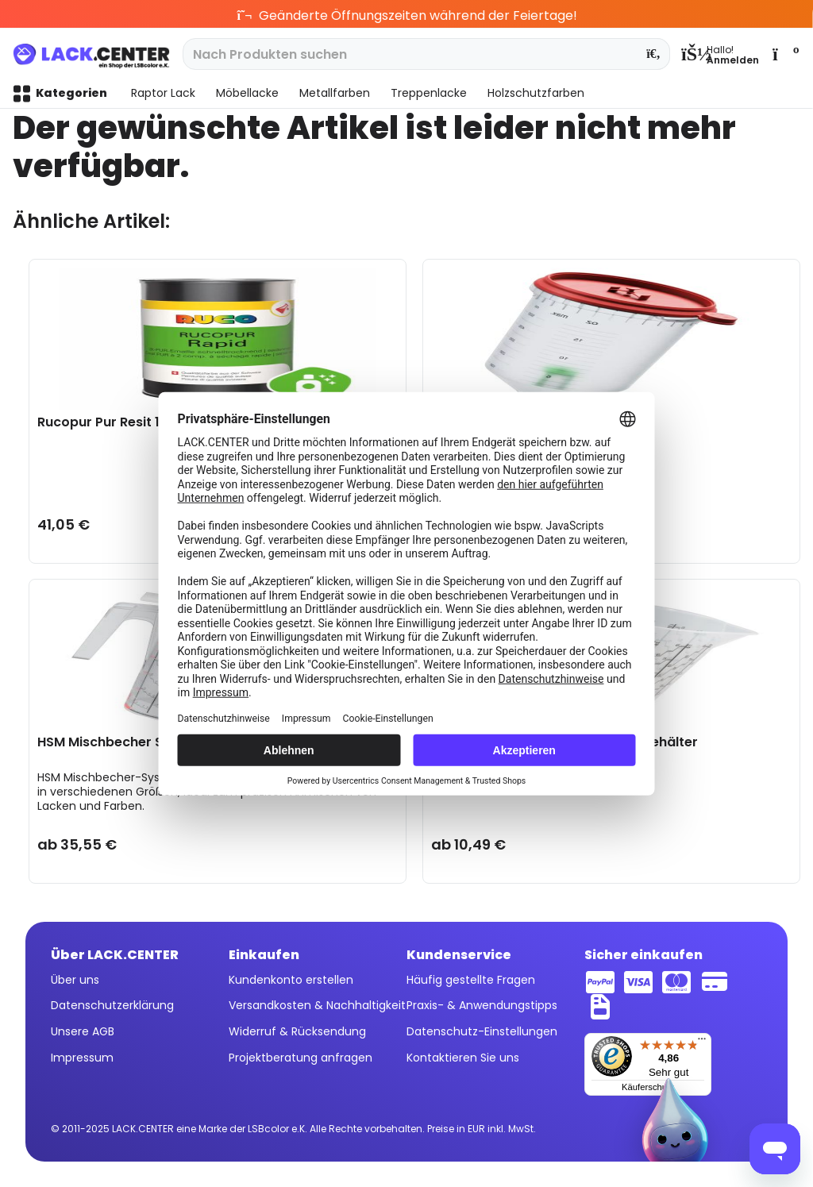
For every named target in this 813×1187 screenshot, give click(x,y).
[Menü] (701, 1042)
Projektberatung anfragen (300, 1058)
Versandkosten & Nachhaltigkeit (317, 1005)
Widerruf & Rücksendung (297, 1031)
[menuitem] (720, 54)
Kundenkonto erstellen (291, 980)
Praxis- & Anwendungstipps (481, 1005)
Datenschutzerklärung (112, 1005)
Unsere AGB (82, 1031)
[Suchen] (654, 54)
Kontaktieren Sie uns (462, 1058)
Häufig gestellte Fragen (470, 980)
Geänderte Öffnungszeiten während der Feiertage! (407, 15)
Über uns (75, 980)
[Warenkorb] (784, 54)
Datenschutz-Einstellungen (481, 1031)
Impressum (82, 1058)
